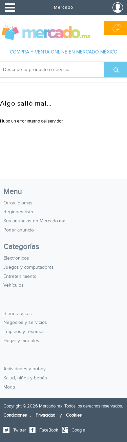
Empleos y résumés (24, 331)
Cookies (74, 415)
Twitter (19, 430)
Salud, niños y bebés (25, 378)
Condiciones (15, 415)
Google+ (79, 430)
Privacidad (45, 415)
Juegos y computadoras (28, 267)
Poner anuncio (18, 230)
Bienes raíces (17, 313)
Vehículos (13, 285)
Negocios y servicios (25, 322)
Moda (9, 387)
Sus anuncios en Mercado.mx (34, 221)
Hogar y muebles (21, 341)
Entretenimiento (20, 276)
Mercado (63, 7)
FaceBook (48, 430)
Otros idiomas (18, 203)
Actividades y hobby (24, 369)
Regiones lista (18, 212)
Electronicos (16, 258)
